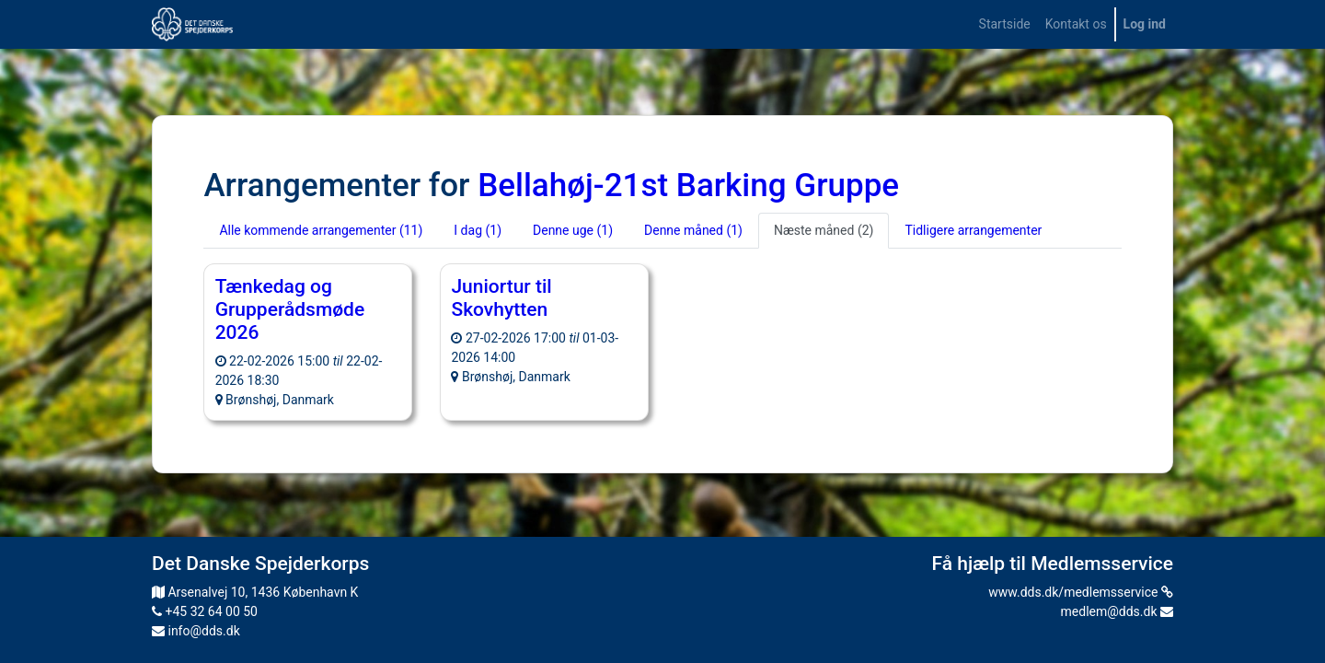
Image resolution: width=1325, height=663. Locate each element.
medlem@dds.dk (1117, 611)
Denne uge (573, 230)
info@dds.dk (196, 630)
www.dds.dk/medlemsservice (1080, 592)
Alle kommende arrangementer (320, 230)
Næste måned (823, 230)
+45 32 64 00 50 (205, 611)
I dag (477, 230)
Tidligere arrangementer (973, 230)
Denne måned (693, 230)
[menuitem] (1005, 24)
